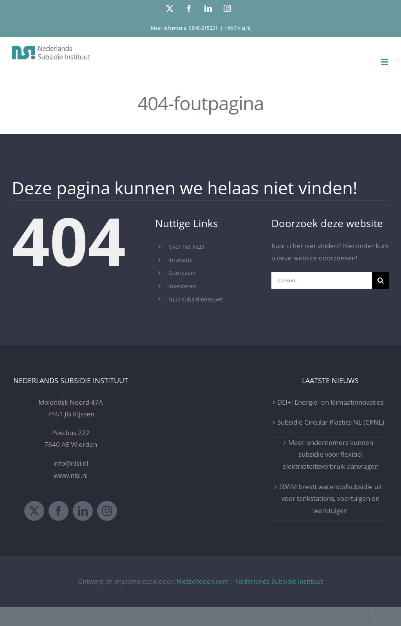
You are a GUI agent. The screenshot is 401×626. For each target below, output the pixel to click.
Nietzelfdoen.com (203, 581)
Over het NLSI (186, 246)
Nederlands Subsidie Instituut (279, 581)
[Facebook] (59, 511)
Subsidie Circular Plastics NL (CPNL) (330, 422)
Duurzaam (182, 272)
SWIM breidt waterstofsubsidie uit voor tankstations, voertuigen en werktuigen (330, 498)
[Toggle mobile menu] (385, 62)
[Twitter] (34, 511)
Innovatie (180, 260)
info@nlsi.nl (237, 28)
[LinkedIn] (83, 511)
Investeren (182, 286)
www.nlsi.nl (71, 475)
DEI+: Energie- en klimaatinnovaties (330, 402)
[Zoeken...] (321, 280)
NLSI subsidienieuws (195, 299)
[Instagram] (107, 511)
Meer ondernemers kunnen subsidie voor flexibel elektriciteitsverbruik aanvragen (330, 454)
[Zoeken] (380, 280)
